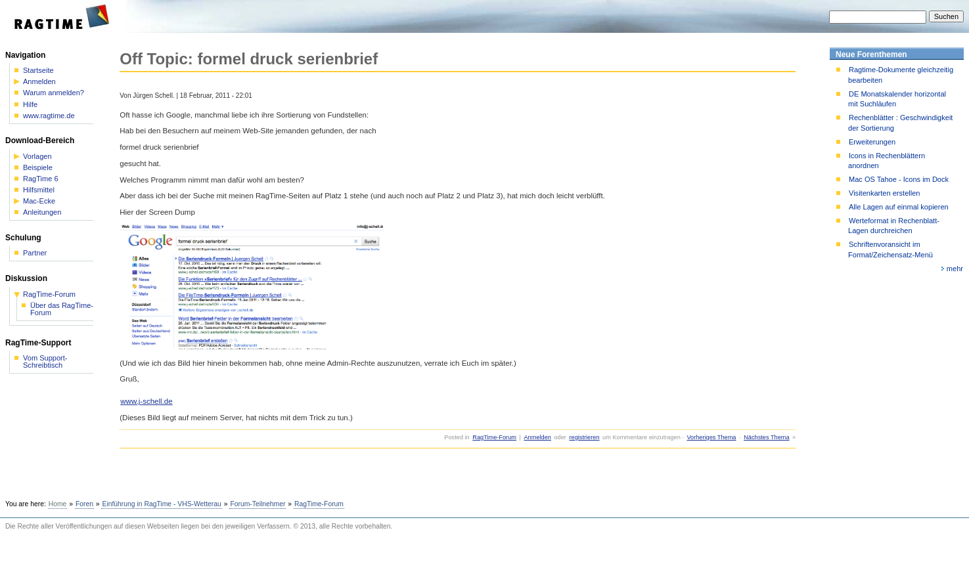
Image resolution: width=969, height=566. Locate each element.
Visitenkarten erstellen (884, 193)
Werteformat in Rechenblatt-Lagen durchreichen (893, 225)
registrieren (584, 437)
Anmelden (537, 437)
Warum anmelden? (53, 93)
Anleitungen (42, 212)
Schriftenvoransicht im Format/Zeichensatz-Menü (890, 249)
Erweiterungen (872, 142)
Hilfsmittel (39, 190)
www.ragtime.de (49, 116)
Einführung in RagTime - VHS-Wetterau (161, 504)
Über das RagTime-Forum (61, 309)
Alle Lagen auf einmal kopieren (899, 207)
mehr (955, 268)
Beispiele (38, 167)
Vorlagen (37, 156)
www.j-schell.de (146, 401)
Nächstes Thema (766, 437)
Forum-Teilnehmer (257, 504)
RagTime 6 (40, 179)
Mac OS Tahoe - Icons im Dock (899, 179)
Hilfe (30, 104)
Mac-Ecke (39, 201)
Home (58, 504)
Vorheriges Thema (711, 437)
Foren (84, 504)
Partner (35, 253)
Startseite (38, 70)
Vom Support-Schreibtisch (45, 362)
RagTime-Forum (494, 437)
